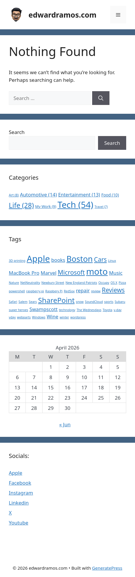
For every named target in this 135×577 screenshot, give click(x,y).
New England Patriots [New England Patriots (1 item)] (81, 283)
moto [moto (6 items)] (97, 271)
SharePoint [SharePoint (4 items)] (56, 300)
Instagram (21, 492)
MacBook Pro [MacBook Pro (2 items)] (24, 272)
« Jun (65, 424)
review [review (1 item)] (95, 291)
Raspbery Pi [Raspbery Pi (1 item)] (54, 291)
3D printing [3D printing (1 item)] (17, 261)
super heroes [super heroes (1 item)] (18, 310)
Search (17, 132)
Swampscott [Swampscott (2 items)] (43, 309)
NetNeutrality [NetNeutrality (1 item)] (30, 283)
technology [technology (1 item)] (67, 310)
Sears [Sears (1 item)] (33, 302)
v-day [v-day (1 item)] (118, 310)
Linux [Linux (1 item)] (112, 261)
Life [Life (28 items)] (21, 205)
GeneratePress (107, 568)
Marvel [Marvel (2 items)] (48, 272)
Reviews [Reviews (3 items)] (113, 290)
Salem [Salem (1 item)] (23, 302)
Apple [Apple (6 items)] (38, 258)
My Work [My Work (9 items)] (45, 206)
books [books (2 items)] (58, 260)
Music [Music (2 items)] (115, 272)
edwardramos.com (62, 15)
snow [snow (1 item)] (80, 302)
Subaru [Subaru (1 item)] (120, 302)
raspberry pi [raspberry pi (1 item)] (35, 291)
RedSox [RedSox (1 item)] (69, 291)
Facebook (20, 482)
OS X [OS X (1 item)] (114, 283)
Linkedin (19, 502)
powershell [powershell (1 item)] (17, 291)
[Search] (100, 98)
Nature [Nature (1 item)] (14, 283)
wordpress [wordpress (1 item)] (78, 317)
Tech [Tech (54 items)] (75, 205)
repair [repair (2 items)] (83, 290)
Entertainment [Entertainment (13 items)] (79, 194)
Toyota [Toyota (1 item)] (107, 310)
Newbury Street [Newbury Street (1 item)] (52, 283)
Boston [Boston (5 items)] (79, 258)
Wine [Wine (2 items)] (52, 316)
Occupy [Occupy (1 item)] (103, 283)
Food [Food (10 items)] (110, 195)
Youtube (18, 522)
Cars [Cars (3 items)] (100, 259)
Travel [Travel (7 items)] (101, 207)
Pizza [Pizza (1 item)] (122, 283)
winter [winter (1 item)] (64, 317)
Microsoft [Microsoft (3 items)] (71, 272)
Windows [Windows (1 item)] (38, 317)
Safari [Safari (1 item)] (13, 302)
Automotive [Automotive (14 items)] (38, 194)
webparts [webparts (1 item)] (24, 317)
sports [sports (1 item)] (108, 302)
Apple (15, 472)
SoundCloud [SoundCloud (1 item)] (94, 302)
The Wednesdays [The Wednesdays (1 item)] (89, 310)
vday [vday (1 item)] (12, 317)
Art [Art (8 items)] (13, 195)
